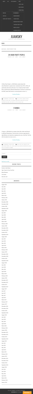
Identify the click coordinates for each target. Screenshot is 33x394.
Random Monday (16, 16)
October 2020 (4, 206)
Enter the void (4, 176)
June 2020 (4, 215)
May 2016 (4, 321)
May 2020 (4, 217)
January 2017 (4, 304)
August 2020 (4, 210)
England (3, 100)
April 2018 (4, 271)
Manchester (22, 100)
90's (18, 98)
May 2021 (4, 191)
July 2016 (4, 317)
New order (12, 102)
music (8, 102)
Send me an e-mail (5, 161)
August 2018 (4, 262)
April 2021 (4, 193)
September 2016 (5, 312)
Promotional (21, 10)
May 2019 (4, 243)
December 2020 (5, 202)
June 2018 (4, 267)
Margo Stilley (17, 146)
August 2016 (4, 315)
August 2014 (4, 367)
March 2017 (4, 299)
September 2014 (5, 365)
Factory (6, 100)
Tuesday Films (16, 18)
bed (20, 144)
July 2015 (4, 343)
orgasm (6, 147)
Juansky (16, 36)
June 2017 (4, 293)
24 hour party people (16, 54)
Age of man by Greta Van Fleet (8, 170)
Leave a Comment (22, 57)
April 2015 (4, 349)
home (3, 146)
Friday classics (16, 27)
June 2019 (4, 241)
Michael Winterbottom (24, 146)
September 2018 (5, 260)
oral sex (3, 147)
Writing (4, 13)
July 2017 (4, 291)
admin (16, 57)
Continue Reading (16, 94)
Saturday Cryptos (17, 30)
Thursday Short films (17, 24)
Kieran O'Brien (6, 146)
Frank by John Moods (6, 168)
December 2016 (5, 306)
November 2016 (5, 308)
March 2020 (4, 221)
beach (18, 144)
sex (15, 102)
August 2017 (4, 288)
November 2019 (5, 230)
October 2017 (4, 284)
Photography (13, 1)
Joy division (13, 100)
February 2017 (4, 302)
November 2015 (5, 334)
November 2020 (5, 204)
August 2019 (4, 236)
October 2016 (4, 310)
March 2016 (4, 325)
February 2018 (4, 275)
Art (8, 1)
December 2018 (5, 254)
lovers (13, 146)
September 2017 (5, 286)
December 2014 (5, 358)
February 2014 (4, 380)
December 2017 (5, 280)
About (4, 1)
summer (11, 147)
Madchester (18, 100)
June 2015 (4, 345)
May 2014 (4, 373)
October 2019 (4, 232)
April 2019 (4, 245)
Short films (21, 4)
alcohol (20, 98)
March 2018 (4, 273)
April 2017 (4, 297)
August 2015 (4, 341)
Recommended (16, 13)
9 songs (16, 107)
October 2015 (4, 336)
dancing (24, 98)
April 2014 (4, 375)
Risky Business (5, 172)
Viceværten (4, 174)
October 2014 (4, 362)
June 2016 (4, 319)
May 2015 (4, 347)
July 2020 (4, 212)
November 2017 (5, 282)
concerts (25, 144)
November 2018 (5, 256)
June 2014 (4, 371)
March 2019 (4, 247)
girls (9, 100)
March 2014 (4, 378)
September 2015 (5, 338)
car (22, 144)
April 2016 (4, 323)
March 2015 (4, 351)
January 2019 (4, 252)
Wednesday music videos (18, 21)
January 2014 (4, 382)
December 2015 (5, 332)
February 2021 (4, 197)
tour (22, 102)
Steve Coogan (18, 102)
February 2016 (4, 328)
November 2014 (5, 360)
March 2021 (4, 195)
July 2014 (4, 369)
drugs (27, 98)
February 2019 (4, 249)
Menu (3, 43)
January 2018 (4, 278)
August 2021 (4, 184)
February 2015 (4, 354)
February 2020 (4, 223)
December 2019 (5, 228)
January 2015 (4, 356)
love (10, 146)
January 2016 (4, 330)
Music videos (21, 7)
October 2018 (4, 258)
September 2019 (5, 234)
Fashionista (14, 392)
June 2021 (4, 189)
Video (20, 1)
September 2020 (5, 208)
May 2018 (4, 269)
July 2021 (4, 186)
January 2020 (4, 225)
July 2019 (4, 238)
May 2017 (4, 295)
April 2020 (4, 219)
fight (28, 144)
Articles (4, 16)
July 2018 (4, 265)
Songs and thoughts (7, 18)
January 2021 (4, 199)
